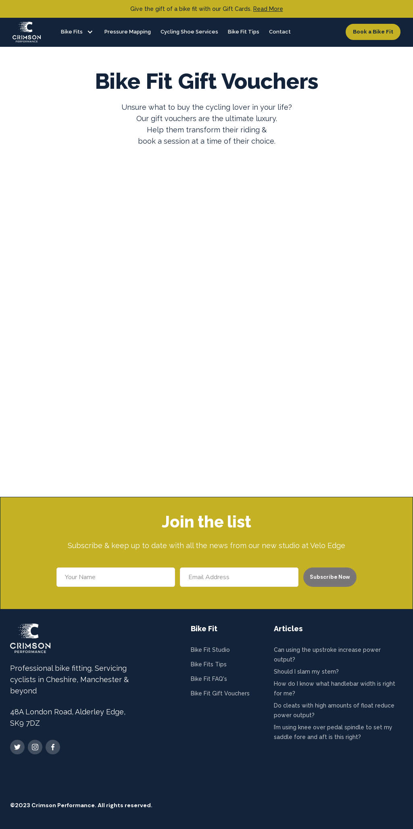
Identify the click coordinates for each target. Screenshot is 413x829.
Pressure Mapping (127, 32)
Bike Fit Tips (243, 32)
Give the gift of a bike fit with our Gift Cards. (206, 9)
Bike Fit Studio (210, 650)
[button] (75, 32)
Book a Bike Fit (373, 32)
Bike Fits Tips (209, 664)
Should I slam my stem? (306, 671)
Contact (280, 32)
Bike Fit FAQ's (209, 679)
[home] (27, 32)
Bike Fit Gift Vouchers (220, 693)
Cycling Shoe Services (189, 32)
